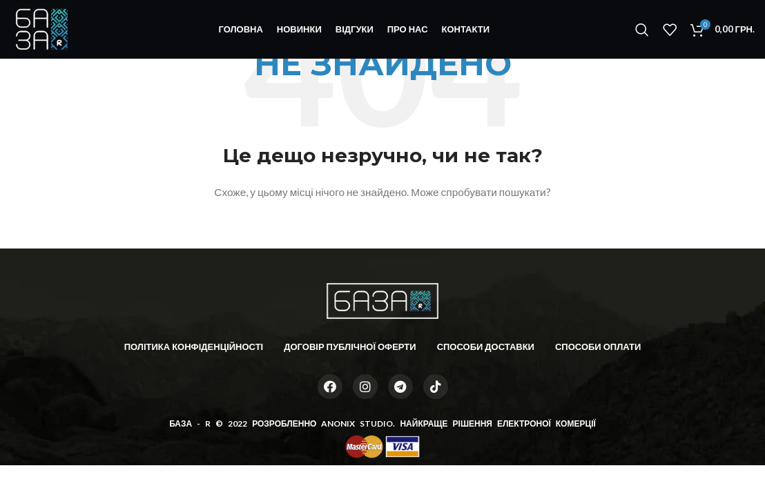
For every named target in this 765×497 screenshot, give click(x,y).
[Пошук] (642, 29)
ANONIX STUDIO (357, 423)
